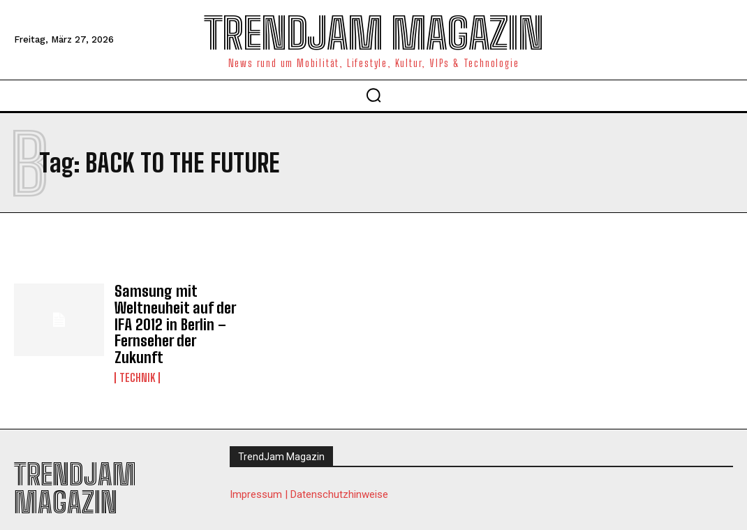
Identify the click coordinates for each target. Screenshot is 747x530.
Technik (137, 356)
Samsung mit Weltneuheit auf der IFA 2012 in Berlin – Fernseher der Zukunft (175, 314)
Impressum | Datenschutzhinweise (309, 472)
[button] (373, 95)
